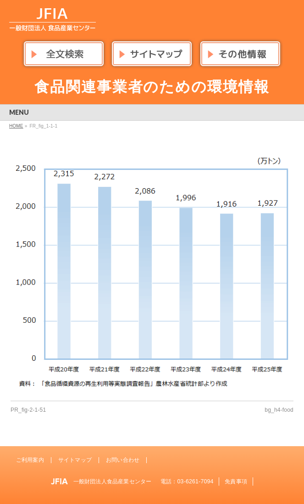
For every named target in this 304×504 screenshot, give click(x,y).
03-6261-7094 (195, 481)
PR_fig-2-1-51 (28, 410)
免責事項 (236, 481)
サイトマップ (75, 460)
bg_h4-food (279, 410)
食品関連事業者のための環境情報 (152, 86)
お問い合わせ (122, 460)
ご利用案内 (30, 460)
